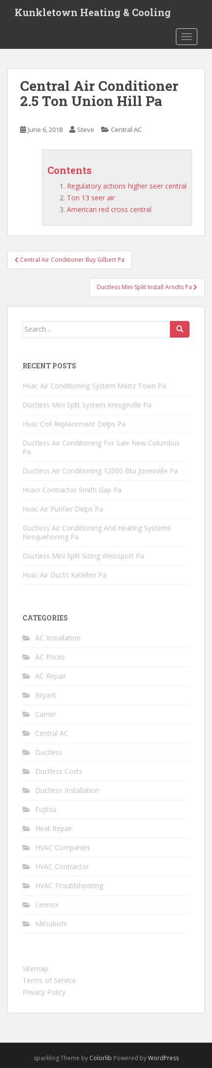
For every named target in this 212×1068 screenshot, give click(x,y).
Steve (85, 129)
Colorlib (100, 1058)
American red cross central (109, 209)
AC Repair (50, 676)
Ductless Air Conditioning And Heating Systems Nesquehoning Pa (96, 532)
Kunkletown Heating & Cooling (93, 12)
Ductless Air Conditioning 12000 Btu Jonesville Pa (100, 470)
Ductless (49, 752)
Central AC (126, 129)
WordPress (163, 1058)
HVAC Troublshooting (69, 885)
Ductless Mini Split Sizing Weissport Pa (83, 555)
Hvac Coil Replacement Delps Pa (74, 423)
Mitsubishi (51, 923)
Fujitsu (45, 809)
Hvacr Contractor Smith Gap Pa (72, 489)
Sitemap (35, 968)
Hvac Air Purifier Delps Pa (62, 508)
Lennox (47, 904)
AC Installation (58, 637)
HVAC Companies (62, 847)
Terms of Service (49, 980)
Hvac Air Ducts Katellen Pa (64, 574)
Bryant (45, 695)
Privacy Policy (43, 992)
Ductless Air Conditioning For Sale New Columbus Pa (101, 447)
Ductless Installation (67, 790)
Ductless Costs (59, 771)
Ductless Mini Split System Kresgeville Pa (86, 404)
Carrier (45, 714)
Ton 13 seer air (91, 197)
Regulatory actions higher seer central (127, 186)
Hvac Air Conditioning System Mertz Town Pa (94, 385)
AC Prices (50, 657)
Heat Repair (53, 828)
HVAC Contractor (62, 866)
